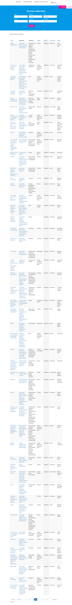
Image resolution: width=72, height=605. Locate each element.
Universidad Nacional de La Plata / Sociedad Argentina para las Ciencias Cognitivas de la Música (23, 210)
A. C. (26, 382)
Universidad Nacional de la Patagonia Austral (23, 253)
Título (15, 14)
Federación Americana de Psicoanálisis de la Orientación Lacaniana (23, 125)
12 (41, 599)
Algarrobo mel (13, 106)
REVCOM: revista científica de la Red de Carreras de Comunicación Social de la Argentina (14, 365)
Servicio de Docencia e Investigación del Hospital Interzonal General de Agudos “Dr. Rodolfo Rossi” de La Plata (23, 314)
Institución (31, 19)
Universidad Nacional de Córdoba (21, 170)
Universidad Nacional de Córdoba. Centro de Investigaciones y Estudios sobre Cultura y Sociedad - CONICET (23, 278)
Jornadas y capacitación (41, 1)
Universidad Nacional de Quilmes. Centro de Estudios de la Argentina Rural (23, 517)
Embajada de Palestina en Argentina (22, 261)
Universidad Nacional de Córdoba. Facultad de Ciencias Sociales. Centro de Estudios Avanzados (23, 411)
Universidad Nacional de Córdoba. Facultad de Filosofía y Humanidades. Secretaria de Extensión (23, 590)
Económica (12, 539)
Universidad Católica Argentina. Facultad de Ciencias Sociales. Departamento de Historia (23, 221)
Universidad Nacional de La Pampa (22, 93)
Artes (24, 353)
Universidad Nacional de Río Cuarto (22, 240)
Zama (11, 132)
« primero (13, 599)
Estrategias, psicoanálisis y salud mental (13, 310)
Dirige (58, 40)
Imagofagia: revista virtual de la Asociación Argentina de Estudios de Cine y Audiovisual (14, 559)
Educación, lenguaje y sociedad (12, 93)
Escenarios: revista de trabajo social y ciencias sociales (13, 499)
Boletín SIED (13, 566)
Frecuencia (45, 19)
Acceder (53, 2)
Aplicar (31, 25)
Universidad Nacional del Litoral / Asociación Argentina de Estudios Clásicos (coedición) (23, 489)
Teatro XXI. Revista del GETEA (12, 78)
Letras (11, 504)
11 (38, 599)
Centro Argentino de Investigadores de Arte (23, 141)
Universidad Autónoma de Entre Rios (22, 185)
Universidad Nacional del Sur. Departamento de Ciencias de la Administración (23, 101)
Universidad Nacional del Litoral (22, 180)
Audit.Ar (12, 392)
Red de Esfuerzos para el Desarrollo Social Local (23, 381)
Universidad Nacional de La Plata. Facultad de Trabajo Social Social (23, 499)
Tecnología (21, 355)
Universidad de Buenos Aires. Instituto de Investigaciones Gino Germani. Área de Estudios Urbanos (23, 70)
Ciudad (15, 19)
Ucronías (12, 349)
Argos (11, 484)
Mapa (69, 7)
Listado (63, 7)
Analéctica (12, 379)
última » (12, 602)
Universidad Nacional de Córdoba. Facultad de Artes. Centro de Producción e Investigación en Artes (23, 161)
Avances (12, 156)
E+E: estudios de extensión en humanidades (14, 587)
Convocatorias (27, 1)
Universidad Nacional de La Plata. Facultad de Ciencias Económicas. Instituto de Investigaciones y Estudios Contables (23, 398)
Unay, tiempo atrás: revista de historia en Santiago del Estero (14, 303)
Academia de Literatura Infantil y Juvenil (23, 374)
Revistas (18, 1)
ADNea (12, 323)
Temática (31, 14)
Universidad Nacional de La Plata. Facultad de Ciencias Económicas (23, 542)
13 (44, 599)
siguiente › (54, 599)
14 (47, 599)
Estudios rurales (14, 514)
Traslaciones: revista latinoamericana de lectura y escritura (14, 290)
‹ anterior (19, 599)
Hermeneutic (13, 251)
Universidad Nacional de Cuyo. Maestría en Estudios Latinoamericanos (23, 109)
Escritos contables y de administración (13, 100)
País (44, 14)
